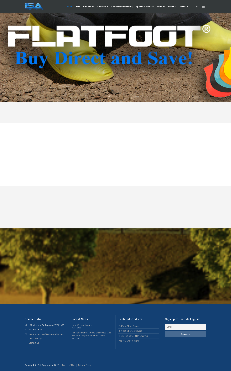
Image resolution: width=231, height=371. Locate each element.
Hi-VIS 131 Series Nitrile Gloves (133, 335)
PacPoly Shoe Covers (128, 340)
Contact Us (34, 342)
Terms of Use (68, 365)
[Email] (185, 327)
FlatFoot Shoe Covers (128, 326)
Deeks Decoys (35, 338)
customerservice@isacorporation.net (46, 334)
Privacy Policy (84, 365)
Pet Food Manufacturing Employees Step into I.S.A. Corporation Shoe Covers (91, 334)
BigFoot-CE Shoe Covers (130, 330)
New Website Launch (82, 325)
